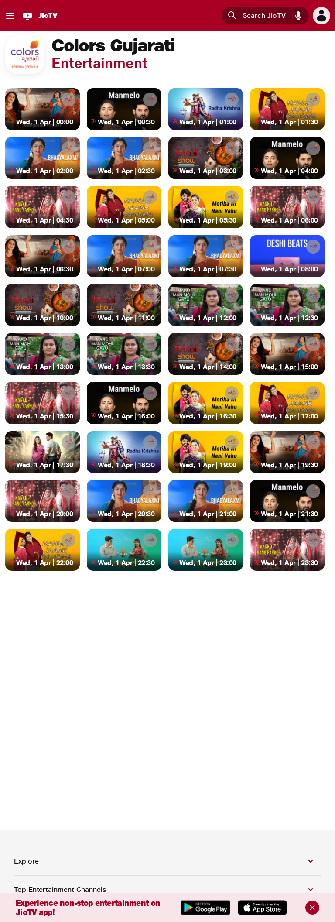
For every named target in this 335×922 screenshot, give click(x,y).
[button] (298, 15)
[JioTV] (39, 16)
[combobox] (265, 15)
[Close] (312, 908)
